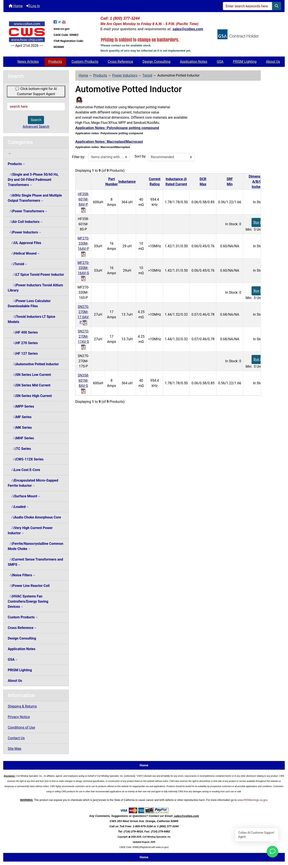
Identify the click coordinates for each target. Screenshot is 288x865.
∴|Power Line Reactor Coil (29, 586)
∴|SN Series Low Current (29, 375)
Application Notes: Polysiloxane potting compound (117, 128)
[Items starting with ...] (109, 157)
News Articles (28, 62)
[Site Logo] (27, 31)
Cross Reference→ (22, 628)
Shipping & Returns (22, 706)
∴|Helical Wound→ (24, 253)
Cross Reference (120, 62)
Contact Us (16, 738)
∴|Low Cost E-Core (24, 470)
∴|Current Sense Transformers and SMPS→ (35, 562)
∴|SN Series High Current (30, 396)
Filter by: (78, 157)
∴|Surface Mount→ (24, 496)
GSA (220, 62)
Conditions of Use (21, 727)
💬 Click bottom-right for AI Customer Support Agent (36, 91)
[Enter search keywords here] (247, 6)
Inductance (127, 182)
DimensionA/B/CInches (257, 181)
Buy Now (260, 222)
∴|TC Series (19, 449)
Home (16, 6)
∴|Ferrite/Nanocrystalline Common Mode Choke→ (35, 546)
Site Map (14, 749)
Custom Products (85, 62)
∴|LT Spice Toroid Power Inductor (36, 275)
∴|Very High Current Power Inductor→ (30, 530)
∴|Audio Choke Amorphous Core (34, 517)
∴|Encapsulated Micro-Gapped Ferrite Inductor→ (33, 483)
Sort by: (140, 156)
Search (36, 120)
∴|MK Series (20, 427)
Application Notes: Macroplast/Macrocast (109, 141)
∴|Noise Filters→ (22, 575)
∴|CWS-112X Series (26, 459)
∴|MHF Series (21, 438)
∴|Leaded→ (18, 507)
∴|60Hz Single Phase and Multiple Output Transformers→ (35, 198)
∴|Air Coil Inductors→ (25, 222)
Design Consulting (156, 62)
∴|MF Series (19, 417)
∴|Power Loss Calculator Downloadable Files (29, 303)
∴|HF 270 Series (23, 343)
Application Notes (193, 62)
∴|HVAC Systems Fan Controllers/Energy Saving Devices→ (28, 601)
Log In (33, 6)
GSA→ (13, 659)
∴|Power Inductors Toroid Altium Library (35, 287)
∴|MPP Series (21, 406)
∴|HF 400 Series (23, 332)
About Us (273, 62)
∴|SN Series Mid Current (29, 385)
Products (55, 62)
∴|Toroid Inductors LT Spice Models (31, 319)
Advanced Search (36, 126)
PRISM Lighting (245, 62)
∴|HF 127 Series (23, 353)
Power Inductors (124, 75)
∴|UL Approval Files (24, 243)
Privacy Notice (19, 717)
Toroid (147, 75)
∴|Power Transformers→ (28, 211)
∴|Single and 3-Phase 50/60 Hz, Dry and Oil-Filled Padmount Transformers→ (33, 179)
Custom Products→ (23, 617)
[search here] (36, 106)
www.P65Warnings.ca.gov (252, 800)
